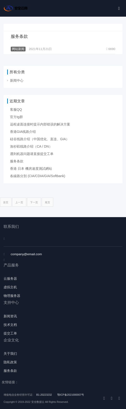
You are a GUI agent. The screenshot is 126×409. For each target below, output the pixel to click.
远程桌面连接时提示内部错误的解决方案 (40, 124)
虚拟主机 (10, 287)
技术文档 (10, 325)
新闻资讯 (10, 316)
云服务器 (10, 278)
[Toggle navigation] (119, 8)
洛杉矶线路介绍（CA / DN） (31, 146)
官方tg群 (16, 117)
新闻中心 (16, 80)
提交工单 (10, 333)
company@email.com (26, 254)
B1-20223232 (44, 394)
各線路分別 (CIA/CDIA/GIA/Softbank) (37, 176)
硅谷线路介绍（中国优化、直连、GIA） (39, 139)
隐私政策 (10, 362)
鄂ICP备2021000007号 (70, 394)
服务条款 (19, 36)
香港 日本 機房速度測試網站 (31, 168)
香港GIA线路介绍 (23, 132)
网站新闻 (18, 49)
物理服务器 (12, 296)
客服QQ (16, 109)
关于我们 (10, 353)
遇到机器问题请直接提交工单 (31, 154)
